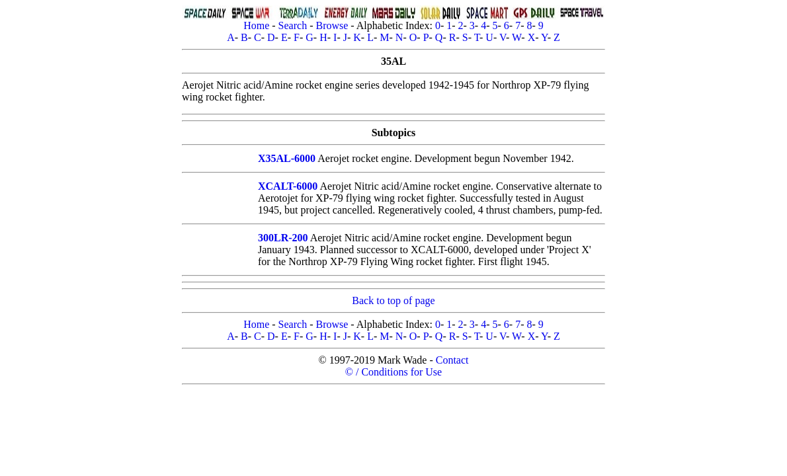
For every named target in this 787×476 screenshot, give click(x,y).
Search (293, 25)
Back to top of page (393, 300)
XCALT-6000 (287, 186)
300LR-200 (283, 237)
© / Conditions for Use (393, 371)
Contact (452, 360)
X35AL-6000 (286, 158)
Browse (331, 25)
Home (256, 25)
